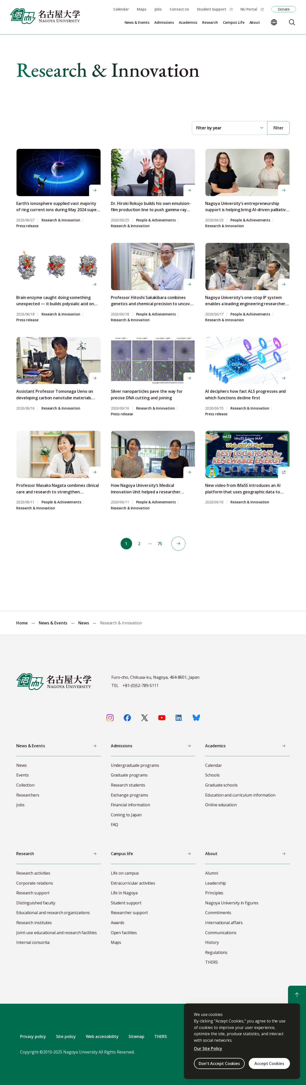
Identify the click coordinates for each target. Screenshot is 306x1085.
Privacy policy (33, 1036)
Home (22, 623)
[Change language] (274, 22)
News (83, 623)
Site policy (66, 1036)
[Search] (292, 22)
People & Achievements (156, 220)
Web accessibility (102, 1036)
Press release (27, 226)
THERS (160, 1036)
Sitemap (136, 1036)
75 (161, 543)
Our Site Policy (208, 1048)
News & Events (53, 623)
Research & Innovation (61, 220)
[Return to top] (297, 995)
